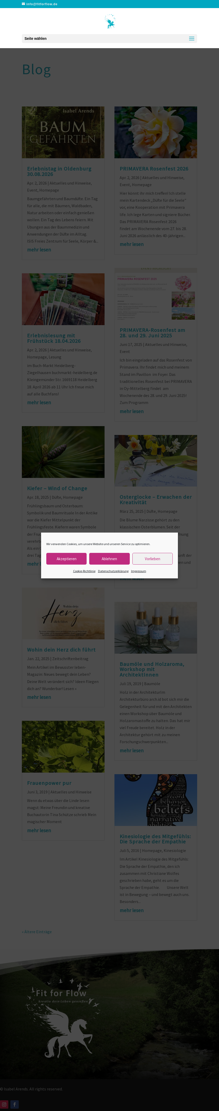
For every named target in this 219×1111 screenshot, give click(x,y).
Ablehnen (109, 558)
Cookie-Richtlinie (84, 571)
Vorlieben (152, 558)
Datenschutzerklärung (113, 571)
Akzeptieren (66, 558)
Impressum (138, 571)
